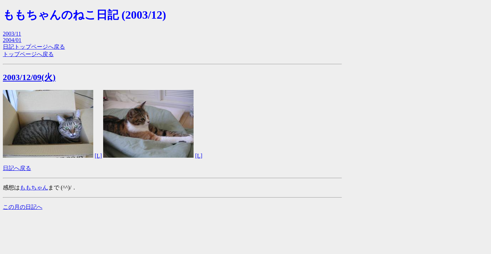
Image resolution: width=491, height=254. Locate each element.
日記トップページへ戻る (34, 47)
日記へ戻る (17, 168)
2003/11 (12, 34)
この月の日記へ (22, 207)
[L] (98, 156)
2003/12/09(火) (29, 77)
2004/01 (12, 40)
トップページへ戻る (28, 54)
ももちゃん (34, 187)
